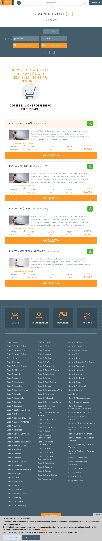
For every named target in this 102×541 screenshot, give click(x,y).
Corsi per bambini (76, 468)
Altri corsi (72, 394)
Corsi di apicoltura (46, 374)
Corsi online (12, 342)
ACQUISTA (51, 155)
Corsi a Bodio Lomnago (17, 390)
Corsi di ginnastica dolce (49, 402)
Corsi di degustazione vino (50, 390)
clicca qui (81, 532)
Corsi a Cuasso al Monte (18, 422)
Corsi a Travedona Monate (19, 469)
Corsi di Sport (74, 382)
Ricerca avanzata (25, 45)
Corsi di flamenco (46, 394)
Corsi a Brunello (14, 394)
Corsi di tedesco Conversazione (45, 443)
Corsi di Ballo (74, 354)
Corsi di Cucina (75, 390)
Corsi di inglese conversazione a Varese (79, 407)
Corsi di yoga (44, 350)
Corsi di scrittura (45, 448)
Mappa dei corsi (75, 480)
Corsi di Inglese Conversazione (45, 436)
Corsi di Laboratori (76, 370)
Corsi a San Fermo (15, 501)
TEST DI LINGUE (44, 342)
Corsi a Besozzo (14, 378)
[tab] (51, 123)
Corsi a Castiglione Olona (18, 410)
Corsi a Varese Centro (17, 493)
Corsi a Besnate (14, 374)
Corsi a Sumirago (14, 465)
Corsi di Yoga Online (16, 350)
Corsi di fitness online (17, 366)
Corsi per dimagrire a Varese (81, 423)
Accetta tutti (31, 537)
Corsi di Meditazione (77, 457)
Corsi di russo (44, 423)
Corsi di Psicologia (76, 366)
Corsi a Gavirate (14, 437)
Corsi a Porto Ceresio (16, 461)
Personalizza (12, 537)
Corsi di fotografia (46, 398)
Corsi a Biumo (13, 477)
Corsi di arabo (44, 378)
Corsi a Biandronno (15, 382)
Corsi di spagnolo (46, 366)
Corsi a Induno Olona (16, 445)
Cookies (97, 514)
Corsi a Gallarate (14, 430)
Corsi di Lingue (75, 346)
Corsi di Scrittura (76, 378)
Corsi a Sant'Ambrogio (17, 505)
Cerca (50, 31)
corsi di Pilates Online (17, 346)
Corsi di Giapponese (47, 427)
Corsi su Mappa (52, 45)
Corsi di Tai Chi (44, 431)
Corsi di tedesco (45, 358)
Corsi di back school (47, 382)
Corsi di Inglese (45, 354)
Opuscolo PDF (74, 476)
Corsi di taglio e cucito (48, 370)
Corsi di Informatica (77, 350)
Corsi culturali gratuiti (48, 475)
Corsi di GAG (43, 362)
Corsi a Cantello (14, 402)
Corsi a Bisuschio (14, 386)
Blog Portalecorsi (45, 479)
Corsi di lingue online (17, 354)
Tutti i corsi (12, 358)
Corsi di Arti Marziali (77, 386)
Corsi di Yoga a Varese (78, 402)
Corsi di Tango (44, 471)
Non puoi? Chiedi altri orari (24, 144)
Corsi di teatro (75, 472)
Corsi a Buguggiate (15, 398)
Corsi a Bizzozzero (15, 481)
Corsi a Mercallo (14, 457)
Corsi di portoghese (47, 419)
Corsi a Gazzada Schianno (19, 441)
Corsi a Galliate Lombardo (19, 434)
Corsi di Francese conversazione (46, 457)
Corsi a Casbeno (14, 489)
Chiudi (43, 530)
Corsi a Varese (13, 362)
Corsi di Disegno (45, 467)
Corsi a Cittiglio (14, 414)
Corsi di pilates (44, 346)
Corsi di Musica (75, 374)
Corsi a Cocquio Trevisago (19, 418)
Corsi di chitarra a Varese (80, 434)
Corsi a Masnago (14, 497)
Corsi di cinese (44, 386)
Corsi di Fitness (75, 342)
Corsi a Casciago (14, 406)
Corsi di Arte (74, 358)
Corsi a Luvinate (14, 449)
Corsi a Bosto (13, 485)
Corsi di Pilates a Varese (79, 398)
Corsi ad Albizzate (15, 370)
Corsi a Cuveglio (14, 426)
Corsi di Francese (46, 452)
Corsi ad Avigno (14, 473)
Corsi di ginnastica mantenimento (46, 407)
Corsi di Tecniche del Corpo (81, 362)
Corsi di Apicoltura (46, 463)
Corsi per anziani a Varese (80, 412)
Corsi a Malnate (14, 453)
